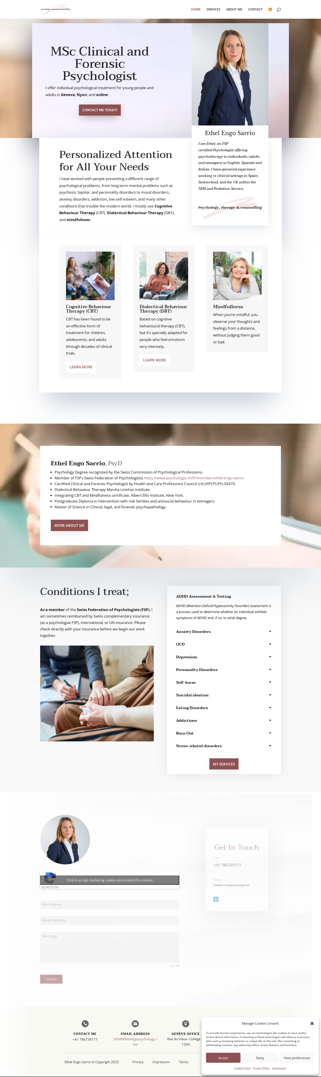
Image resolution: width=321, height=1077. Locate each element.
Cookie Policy (243, 1068)
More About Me (69, 525)
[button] (312, 1023)
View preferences (297, 1058)
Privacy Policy (261, 1068)
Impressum (279, 1068)
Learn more (81, 367)
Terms (183, 1062)
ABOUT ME (234, 9)
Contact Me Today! (99, 110)
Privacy (138, 1062)
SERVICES (213, 9)
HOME (196, 9)
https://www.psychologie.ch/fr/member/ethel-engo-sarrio (194, 477)
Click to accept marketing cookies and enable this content (110, 880)
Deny (260, 1058)
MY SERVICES (224, 764)
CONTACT (255, 9)
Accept (223, 1058)
